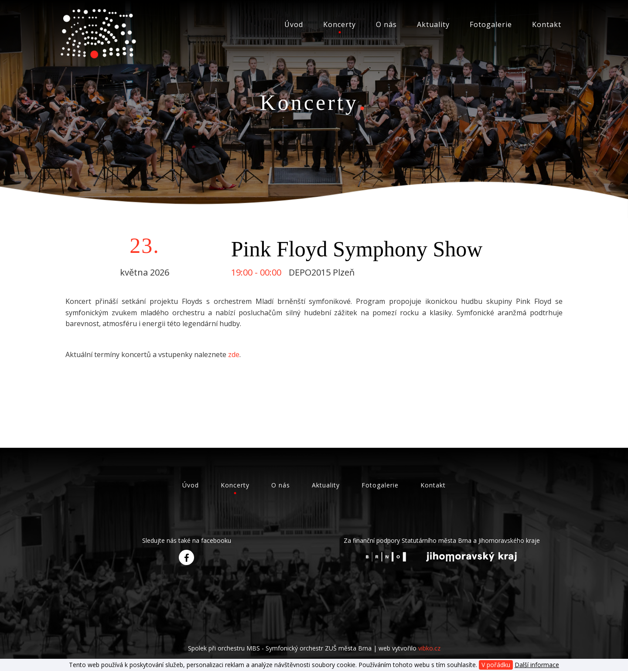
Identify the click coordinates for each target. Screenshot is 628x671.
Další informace (537, 665)
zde (233, 354)
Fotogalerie (491, 24)
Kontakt (546, 24)
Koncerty (339, 24)
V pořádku (495, 665)
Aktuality (433, 24)
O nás (386, 24)
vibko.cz (429, 648)
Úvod (293, 24)
